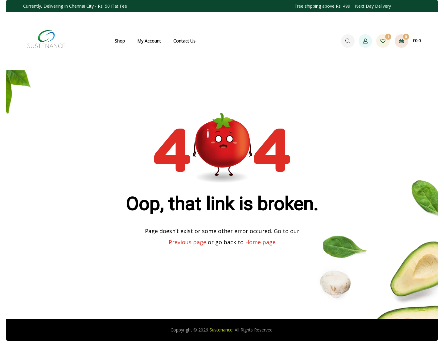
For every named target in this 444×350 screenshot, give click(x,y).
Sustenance (220, 330)
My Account (149, 41)
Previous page (187, 242)
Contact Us (184, 41)
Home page (260, 242)
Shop (120, 41)
